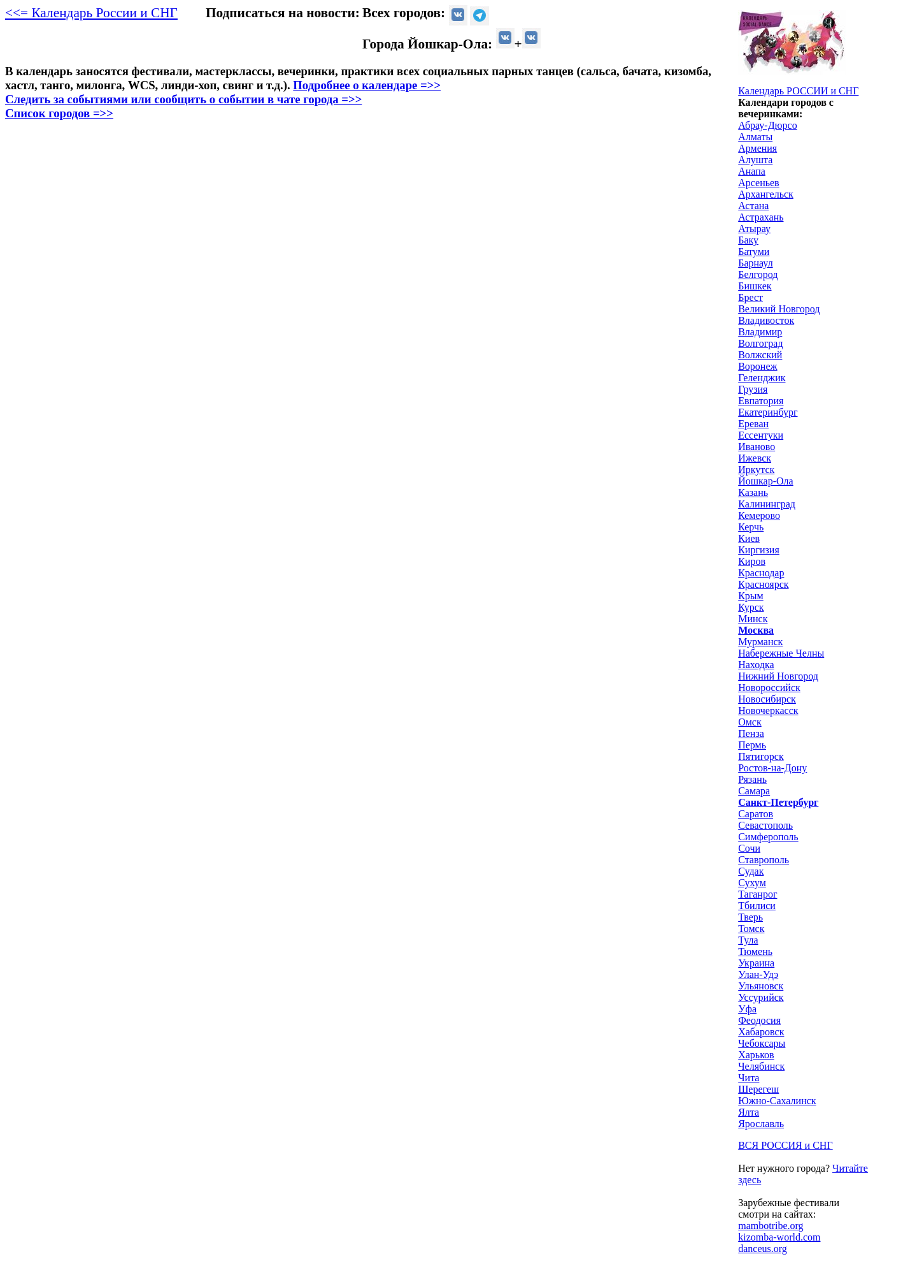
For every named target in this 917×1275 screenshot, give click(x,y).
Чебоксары (761, 1043)
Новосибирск (767, 699)
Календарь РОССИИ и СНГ (798, 90)
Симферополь (768, 836)
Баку (748, 240)
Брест (750, 297)
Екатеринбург (767, 412)
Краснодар (761, 572)
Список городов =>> (59, 113)
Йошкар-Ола (765, 481)
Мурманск (760, 641)
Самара (754, 790)
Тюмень (755, 951)
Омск (750, 722)
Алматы (755, 136)
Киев (749, 538)
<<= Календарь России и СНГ (91, 12)
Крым (751, 595)
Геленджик (761, 377)
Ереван (753, 423)
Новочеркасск (768, 710)
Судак (751, 871)
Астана (753, 205)
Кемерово (759, 515)
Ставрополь (763, 859)
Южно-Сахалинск (777, 1100)
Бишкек (754, 285)
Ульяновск (760, 985)
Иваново (756, 446)
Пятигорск (761, 756)
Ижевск (754, 458)
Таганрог (757, 894)
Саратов (755, 813)
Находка (756, 664)
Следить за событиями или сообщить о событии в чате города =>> (183, 99)
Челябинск (761, 1066)
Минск (752, 618)
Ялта (748, 1112)
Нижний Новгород (778, 676)
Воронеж (757, 366)
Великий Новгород (779, 308)
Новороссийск (769, 687)
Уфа (747, 1008)
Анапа (751, 171)
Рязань (752, 779)
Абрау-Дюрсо (767, 125)
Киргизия (758, 549)
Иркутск (756, 469)
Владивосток (766, 320)
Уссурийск (760, 997)
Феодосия (759, 1020)
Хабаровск (761, 1031)
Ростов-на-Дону (772, 767)
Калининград (766, 504)
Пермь (752, 745)
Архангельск (765, 194)
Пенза (751, 733)
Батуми (753, 251)
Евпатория (760, 400)
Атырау (754, 228)
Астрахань (760, 217)
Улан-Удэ (758, 974)
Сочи (749, 848)
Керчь (751, 526)
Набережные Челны (781, 653)
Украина (756, 963)
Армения (757, 148)
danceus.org (762, 1248)
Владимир (760, 331)
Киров (751, 561)
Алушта (755, 159)
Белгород (758, 274)
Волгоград (760, 343)
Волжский (760, 354)
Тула (748, 940)
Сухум (752, 882)
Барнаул (755, 263)
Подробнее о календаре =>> (367, 85)
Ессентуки (760, 435)
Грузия (752, 389)
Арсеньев (758, 182)
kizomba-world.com (779, 1237)
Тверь (750, 917)
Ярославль (761, 1123)
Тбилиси (757, 905)
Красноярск (763, 584)
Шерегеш (758, 1089)
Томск (751, 928)
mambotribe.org (770, 1225)
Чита (748, 1077)
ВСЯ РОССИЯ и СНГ (785, 1145)
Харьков (756, 1054)
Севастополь (765, 825)
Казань (753, 492)
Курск (751, 607)
